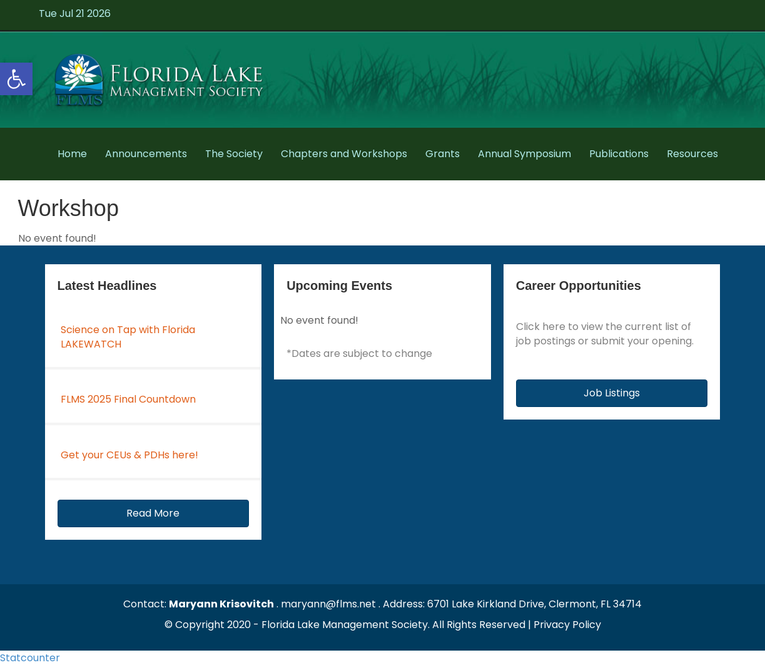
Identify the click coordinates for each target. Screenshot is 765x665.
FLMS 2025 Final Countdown (128, 399)
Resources (692, 154)
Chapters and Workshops (344, 154)
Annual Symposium (524, 154)
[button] (154, 513)
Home (72, 154)
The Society (234, 154)
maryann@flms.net (328, 604)
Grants (442, 154)
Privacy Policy (567, 624)
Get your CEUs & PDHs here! (129, 455)
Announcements (146, 154)
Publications (619, 154)
